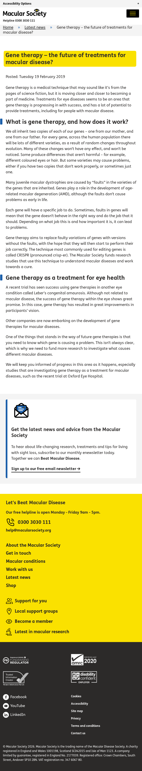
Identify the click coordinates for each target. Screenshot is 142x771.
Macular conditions (25, 561)
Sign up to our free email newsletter (45, 469)
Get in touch (18, 553)
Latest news (35, 27)
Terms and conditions (85, 726)
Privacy (76, 718)
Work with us (19, 569)
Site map (77, 711)
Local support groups (36, 611)
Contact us (78, 733)
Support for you (31, 601)
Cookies (76, 696)
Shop (11, 585)
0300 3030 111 (25, 20)
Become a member (34, 621)
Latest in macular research (42, 631)
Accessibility (79, 703)
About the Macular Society (33, 545)
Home (8, 27)
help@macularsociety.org (28, 530)
